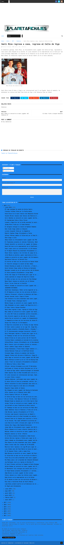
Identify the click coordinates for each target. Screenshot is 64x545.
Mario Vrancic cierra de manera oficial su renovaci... (22, 344)
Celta (7, 41)
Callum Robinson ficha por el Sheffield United (19, 351)
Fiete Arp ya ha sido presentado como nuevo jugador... (22, 457)
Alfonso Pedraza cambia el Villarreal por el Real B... (22, 235)
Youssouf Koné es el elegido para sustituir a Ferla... (22, 418)
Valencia (18, 41)
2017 (5, 502)
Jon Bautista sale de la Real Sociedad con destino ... (22, 416)
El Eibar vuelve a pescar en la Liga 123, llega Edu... (22, 327)
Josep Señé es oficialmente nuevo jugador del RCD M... (22, 427)
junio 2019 (8, 489)
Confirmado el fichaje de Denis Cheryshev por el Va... (22, 368)
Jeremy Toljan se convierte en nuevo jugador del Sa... (22, 403)
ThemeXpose (10, 543)
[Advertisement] (32, 14)
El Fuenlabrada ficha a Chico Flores (16, 220)
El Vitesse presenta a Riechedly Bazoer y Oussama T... (22, 329)
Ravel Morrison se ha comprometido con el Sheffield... (22, 246)
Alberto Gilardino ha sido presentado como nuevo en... (22, 383)
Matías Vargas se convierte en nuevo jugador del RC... (22, 303)
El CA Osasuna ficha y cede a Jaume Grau (17, 451)
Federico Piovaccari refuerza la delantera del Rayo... (22, 294)
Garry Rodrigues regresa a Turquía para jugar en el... (22, 333)
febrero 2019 (9, 497)
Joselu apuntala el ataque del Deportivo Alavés (19, 277)
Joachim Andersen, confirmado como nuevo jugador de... (22, 379)
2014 (5, 509)
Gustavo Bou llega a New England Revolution (18, 425)
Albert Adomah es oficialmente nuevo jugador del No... (22, 440)
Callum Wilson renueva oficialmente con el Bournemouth (22, 342)
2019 (5, 205)
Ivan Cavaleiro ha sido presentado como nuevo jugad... (22, 298)
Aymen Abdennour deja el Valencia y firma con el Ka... (22, 409)
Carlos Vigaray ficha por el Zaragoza (16, 394)
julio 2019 (8, 207)
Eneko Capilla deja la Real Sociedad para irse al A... (22, 372)
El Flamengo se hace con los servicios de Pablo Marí (21, 407)
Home (2, 36)
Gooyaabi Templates (29, 543)
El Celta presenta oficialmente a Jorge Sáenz (19, 272)
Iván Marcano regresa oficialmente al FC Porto (19, 412)
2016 (5, 504)
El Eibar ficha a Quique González (15, 307)
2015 (5, 507)
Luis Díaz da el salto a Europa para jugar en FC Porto (22, 423)
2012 (5, 513)
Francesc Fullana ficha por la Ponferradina (18, 211)
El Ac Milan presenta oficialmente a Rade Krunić (20, 436)
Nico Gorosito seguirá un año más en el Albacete (20, 316)
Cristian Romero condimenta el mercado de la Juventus (21, 340)
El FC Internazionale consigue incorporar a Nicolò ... (22, 331)
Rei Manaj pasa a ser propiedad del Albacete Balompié (21, 460)
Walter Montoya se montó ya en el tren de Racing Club (21, 359)
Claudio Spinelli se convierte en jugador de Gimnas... (22, 244)
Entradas (6, 168)
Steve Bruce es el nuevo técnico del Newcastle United (21, 213)
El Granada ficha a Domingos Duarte (16, 301)
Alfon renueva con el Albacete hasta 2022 (17, 392)
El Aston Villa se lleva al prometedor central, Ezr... (22, 381)
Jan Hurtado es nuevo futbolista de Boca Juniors (20, 405)
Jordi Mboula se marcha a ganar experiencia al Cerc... (22, 255)
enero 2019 (8, 499)
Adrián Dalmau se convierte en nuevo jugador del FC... (22, 466)
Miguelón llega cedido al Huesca (15, 388)
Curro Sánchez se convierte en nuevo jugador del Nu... (22, 218)
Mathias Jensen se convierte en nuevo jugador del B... (22, 431)
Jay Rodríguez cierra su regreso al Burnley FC (19, 462)
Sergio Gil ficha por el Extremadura (16, 322)
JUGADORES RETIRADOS (11, 288)
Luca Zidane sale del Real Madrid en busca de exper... (22, 449)
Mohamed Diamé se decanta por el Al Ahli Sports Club (21, 401)
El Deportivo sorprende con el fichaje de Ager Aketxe (21, 325)
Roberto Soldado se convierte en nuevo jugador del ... (22, 285)
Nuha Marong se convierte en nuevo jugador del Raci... (22, 453)
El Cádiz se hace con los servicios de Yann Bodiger (21, 279)
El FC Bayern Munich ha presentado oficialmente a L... (22, 250)
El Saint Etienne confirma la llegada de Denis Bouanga (22, 464)
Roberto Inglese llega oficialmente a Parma (18, 233)
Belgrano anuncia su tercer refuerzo (16, 434)
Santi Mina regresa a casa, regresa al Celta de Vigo (21, 309)
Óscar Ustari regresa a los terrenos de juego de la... (22, 253)
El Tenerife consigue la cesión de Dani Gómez (19, 264)
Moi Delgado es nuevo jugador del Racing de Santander (21, 390)
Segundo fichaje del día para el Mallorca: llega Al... (22, 355)
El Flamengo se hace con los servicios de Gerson (20, 335)
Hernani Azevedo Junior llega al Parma (17, 296)
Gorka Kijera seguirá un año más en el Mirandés (19, 386)
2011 (5, 515)
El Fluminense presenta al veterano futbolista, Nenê (21, 242)
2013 (5, 511)
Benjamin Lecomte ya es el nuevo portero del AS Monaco (22, 270)
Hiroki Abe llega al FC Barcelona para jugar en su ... (22, 274)
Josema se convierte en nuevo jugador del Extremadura (21, 257)
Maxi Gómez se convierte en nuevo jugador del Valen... (22, 311)
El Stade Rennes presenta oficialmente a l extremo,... (22, 471)
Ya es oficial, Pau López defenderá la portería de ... (22, 420)
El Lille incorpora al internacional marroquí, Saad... (22, 375)
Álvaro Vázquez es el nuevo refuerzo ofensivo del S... (22, 429)
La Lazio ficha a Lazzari (12, 377)
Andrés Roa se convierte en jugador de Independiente (21, 318)
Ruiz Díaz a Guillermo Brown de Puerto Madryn (19, 481)
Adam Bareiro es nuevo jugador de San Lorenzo (19, 473)
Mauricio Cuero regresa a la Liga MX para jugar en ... (22, 447)
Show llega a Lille (10, 237)
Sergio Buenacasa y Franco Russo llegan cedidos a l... (22, 348)
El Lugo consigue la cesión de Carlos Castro (18, 209)
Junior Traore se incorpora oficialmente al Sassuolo (21, 362)
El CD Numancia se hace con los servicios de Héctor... (22, 292)
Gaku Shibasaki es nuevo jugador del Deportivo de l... (22, 305)
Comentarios (7, 171)
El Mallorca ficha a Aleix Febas (15, 364)
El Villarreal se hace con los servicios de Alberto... (22, 455)
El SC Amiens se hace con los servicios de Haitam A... (22, 479)
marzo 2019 (8, 495)
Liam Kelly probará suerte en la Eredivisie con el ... (22, 484)
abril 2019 (8, 493)
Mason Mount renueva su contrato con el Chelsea (19, 281)
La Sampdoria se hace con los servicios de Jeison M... (22, 320)
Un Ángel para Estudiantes (13, 486)
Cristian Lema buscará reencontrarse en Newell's (20, 414)
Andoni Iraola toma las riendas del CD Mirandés (19, 444)
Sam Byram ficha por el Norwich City (16, 259)
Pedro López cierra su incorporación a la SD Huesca (21, 248)
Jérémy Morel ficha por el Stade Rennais (17, 224)
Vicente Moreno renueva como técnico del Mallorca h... (22, 216)
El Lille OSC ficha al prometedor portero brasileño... (22, 314)
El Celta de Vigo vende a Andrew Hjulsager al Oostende (22, 370)
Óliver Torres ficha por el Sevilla (16, 283)
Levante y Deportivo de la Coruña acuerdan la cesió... (22, 222)
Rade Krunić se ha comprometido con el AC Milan (19, 477)
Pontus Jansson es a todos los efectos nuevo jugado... (22, 475)
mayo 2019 (8, 491)
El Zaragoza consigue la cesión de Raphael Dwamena (20, 227)
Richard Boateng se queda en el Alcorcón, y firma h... (22, 266)
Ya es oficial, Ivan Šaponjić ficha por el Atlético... (22, 399)
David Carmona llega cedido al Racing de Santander (20, 268)
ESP (13, 41)
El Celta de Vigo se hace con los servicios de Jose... (22, 396)
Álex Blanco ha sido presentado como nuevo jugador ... (22, 442)
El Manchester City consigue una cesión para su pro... (22, 468)
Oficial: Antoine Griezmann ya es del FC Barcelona (20, 366)
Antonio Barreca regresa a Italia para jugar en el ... (22, 438)
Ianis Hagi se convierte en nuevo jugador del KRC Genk (22, 357)
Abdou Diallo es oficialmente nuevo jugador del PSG (21, 240)
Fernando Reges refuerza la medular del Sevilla (19, 353)
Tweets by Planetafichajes (9, 153)
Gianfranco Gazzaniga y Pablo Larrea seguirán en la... (22, 290)
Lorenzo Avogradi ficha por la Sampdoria (17, 231)
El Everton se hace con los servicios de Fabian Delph (21, 261)
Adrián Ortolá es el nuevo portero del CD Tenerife (20, 338)
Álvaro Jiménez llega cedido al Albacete (17, 346)
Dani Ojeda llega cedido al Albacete (16, 229)
